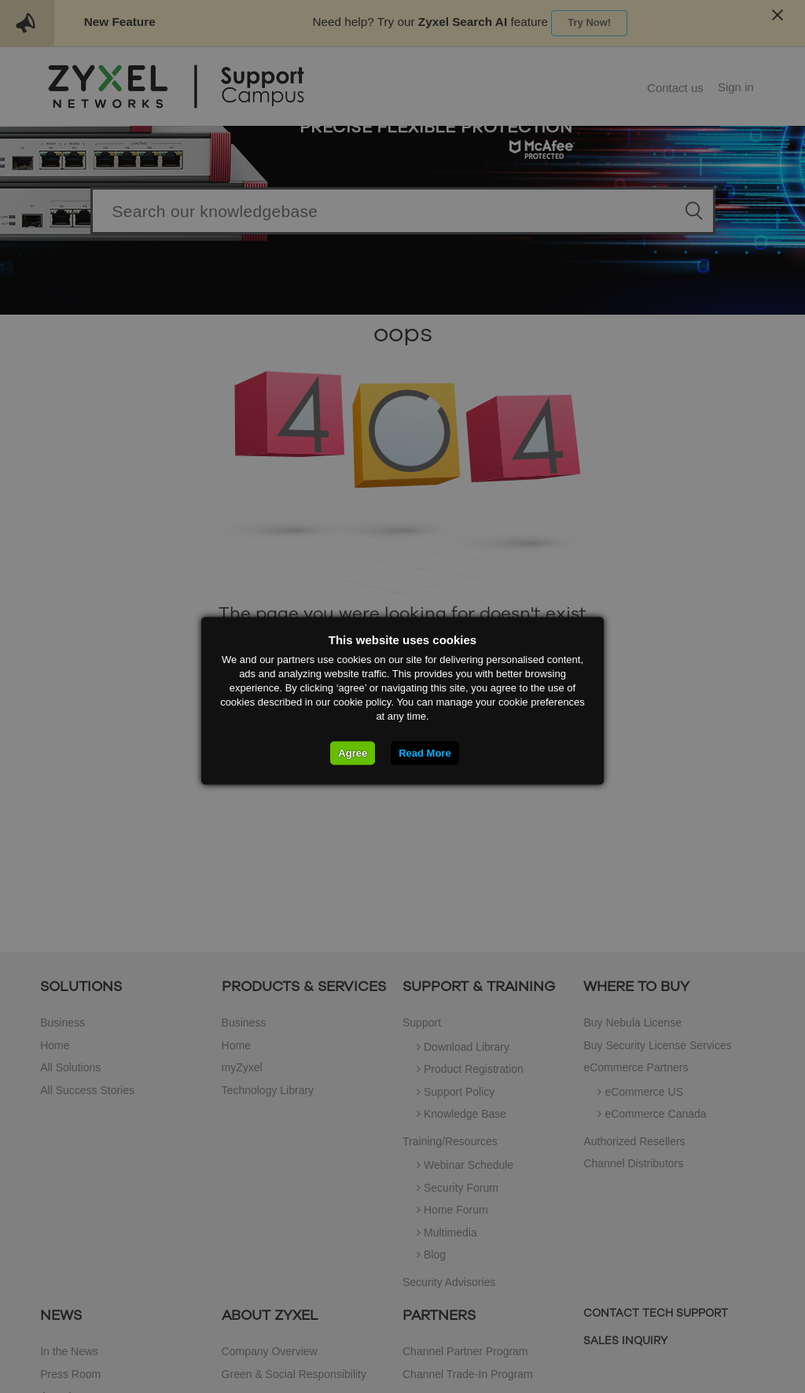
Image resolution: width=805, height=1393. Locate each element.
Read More (424, 752)
